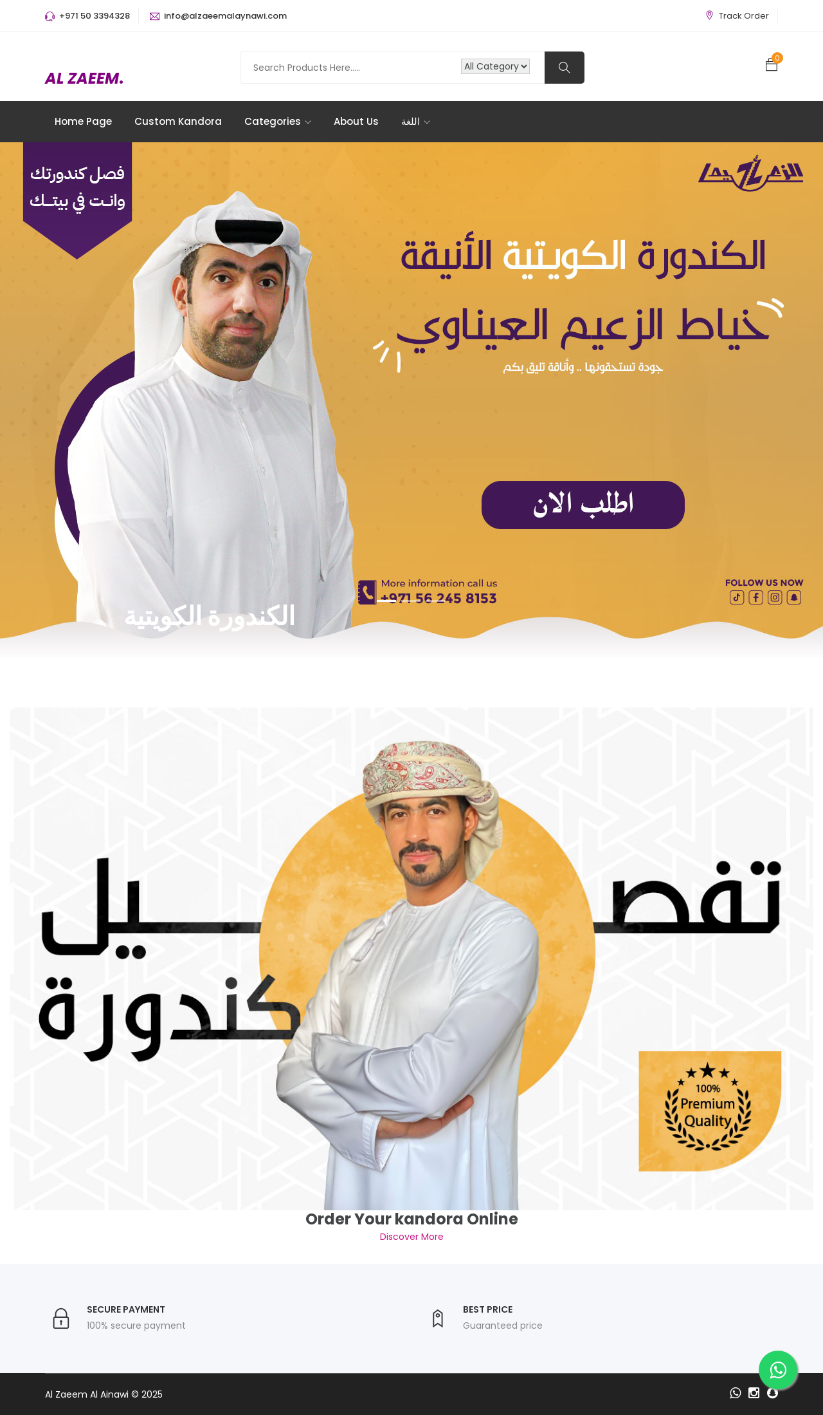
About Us (356, 121)
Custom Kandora (178, 121)
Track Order (744, 16)
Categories (277, 121)
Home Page (83, 121)
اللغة (415, 121)
